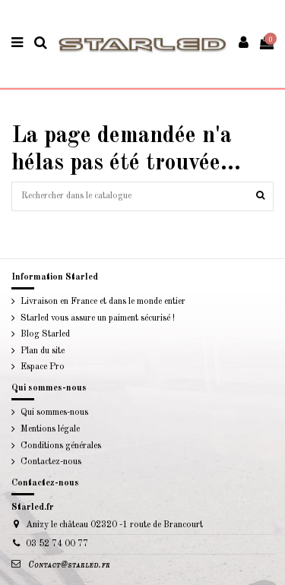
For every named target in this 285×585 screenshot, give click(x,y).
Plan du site (43, 351)
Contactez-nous (51, 461)
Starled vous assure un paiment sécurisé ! (98, 318)
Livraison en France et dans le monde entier (103, 301)
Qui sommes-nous (54, 412)
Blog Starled (45, 334)
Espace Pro (43, 367)
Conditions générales (61, 446)
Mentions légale (50, 429)
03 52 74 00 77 (57, 544)
